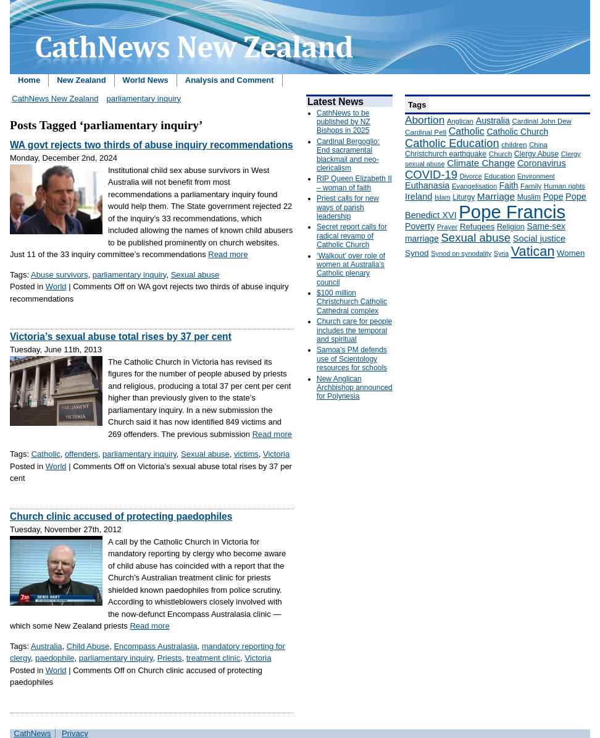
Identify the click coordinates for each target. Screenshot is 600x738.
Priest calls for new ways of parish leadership (348, 207)
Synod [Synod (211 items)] (417, 253)
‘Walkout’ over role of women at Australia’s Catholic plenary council (351, 269)
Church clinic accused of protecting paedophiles (121, 516)
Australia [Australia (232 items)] (493, 120)
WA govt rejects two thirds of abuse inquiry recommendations (151, 145)
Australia (46, 646)
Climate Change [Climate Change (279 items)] (481, 163)
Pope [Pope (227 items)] (553, 196)
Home (29, 80)
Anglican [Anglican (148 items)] (460, 121)
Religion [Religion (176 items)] (511, 227)
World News (146, 80)
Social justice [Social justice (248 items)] (539, 239)
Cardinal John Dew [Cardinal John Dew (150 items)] (542, 121)
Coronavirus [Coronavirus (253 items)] (541, 163)
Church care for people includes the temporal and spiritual (354, 330)
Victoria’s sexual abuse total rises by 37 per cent (120, 336)
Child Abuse (88, 646)
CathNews (32, 733)
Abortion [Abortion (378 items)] (424, 120)
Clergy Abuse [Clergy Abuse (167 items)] (536, 154)
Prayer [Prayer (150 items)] (447, 227)
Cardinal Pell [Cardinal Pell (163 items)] (425, 132)
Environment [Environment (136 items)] (536, 176)
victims (246, 454)
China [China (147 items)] (538, 144)
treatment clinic (213, 658)
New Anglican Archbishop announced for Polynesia (355, 388)
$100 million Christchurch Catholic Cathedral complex (352, 302)
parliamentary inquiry (143, 98)
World (56, 286)
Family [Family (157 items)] (530, 186)
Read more (228, 254)
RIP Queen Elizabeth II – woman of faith (354, 183)
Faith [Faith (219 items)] (509, 185)
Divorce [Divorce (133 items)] (471, 176)
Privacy (75, 733)
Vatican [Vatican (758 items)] (533, 251)
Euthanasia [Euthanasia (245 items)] (427, 185)
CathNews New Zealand (55, 98)
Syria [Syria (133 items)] (501, 253)
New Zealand (81, 80)
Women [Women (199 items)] (571, 253)
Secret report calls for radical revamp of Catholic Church (352, 236)
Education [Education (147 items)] (499, 176)
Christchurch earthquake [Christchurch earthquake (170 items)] (445, 154)
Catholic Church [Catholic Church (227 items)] (517, 132)
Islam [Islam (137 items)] (443, 197)
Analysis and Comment (229, 80)
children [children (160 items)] (514, 144)
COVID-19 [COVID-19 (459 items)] (431, 174)
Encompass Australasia (155, 646)
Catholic (45, 454)
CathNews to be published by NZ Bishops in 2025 (343, 122)
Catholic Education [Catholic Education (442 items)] (452, 143)
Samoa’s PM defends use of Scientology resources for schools (352, 359)
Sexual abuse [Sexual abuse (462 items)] (475, 237)
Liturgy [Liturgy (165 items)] (463, 197)
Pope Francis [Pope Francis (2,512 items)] (512, 211)
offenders (81, 454)
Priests (169, 658)
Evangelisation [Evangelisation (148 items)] (474, 186)
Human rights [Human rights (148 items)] (564, 186)
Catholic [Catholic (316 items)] (467, 131)
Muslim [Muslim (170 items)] (529, 197)
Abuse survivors (59, 274)
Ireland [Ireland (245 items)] (418, 196)
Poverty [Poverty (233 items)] (420, 226)
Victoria (276, 454)
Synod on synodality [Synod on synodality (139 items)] (461, 253)
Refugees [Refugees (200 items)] (477, 226)
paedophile (55, 658)
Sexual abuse (195, 274)
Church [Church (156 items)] (500, 154)
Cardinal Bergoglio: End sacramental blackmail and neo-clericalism (348, 154)
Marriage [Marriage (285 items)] (496, 196)
